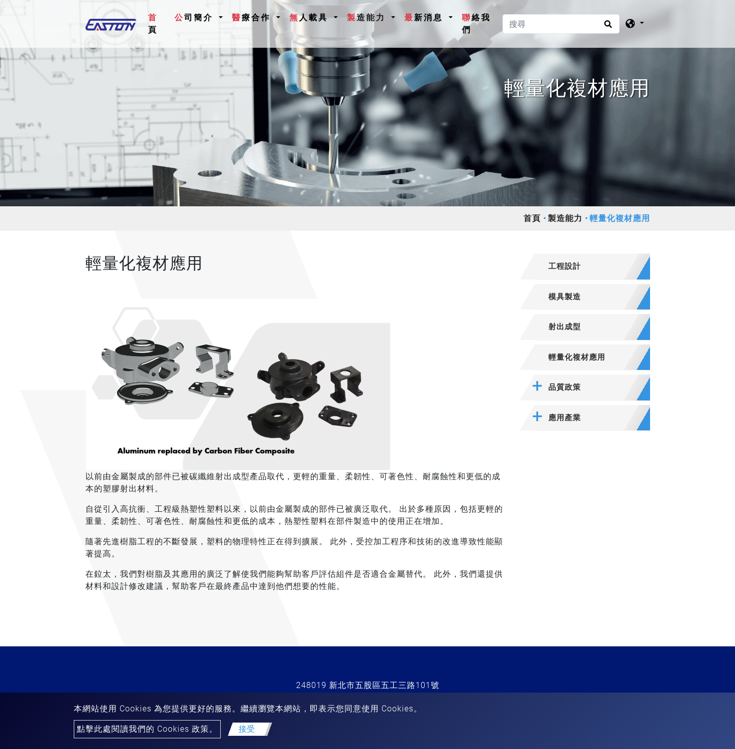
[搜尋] (561, 24)
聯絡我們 (476, 24)
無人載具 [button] (310, 17)
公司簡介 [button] (195, 17)
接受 (247, 729)
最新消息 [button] (425, 17)
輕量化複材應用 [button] (576, 357)
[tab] (585, 267)
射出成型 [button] (564, 326)
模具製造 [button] (564, 296)
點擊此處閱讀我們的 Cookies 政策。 (147, 729)
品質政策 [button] (564, 387)
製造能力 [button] (368, 17)
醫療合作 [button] (253, 17)
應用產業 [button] (564, 417)
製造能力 (565, 218)
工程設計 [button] (564, 266)
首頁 (159, 24)
